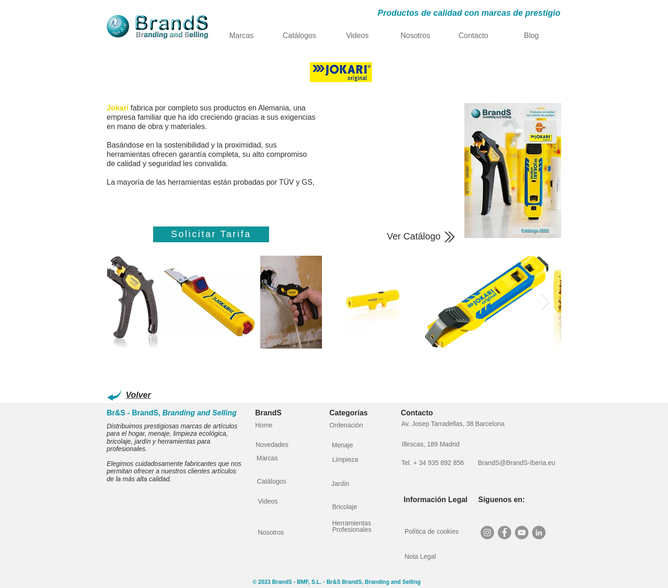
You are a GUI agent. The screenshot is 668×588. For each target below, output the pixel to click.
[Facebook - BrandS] (504, 532)
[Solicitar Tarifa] (211, 234)
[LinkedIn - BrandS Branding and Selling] (539, 532)
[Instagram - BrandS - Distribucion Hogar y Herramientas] (487, 532)
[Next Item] (545, 302)
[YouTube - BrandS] (521, 532)
